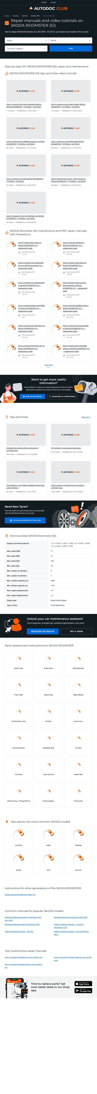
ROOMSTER (35, 16)
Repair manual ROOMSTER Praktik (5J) (20, 896)
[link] (26, 96)
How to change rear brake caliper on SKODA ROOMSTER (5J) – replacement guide (76, 328)
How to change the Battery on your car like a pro (23, 958)
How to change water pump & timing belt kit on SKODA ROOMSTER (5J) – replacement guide (75, 286)
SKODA (24, 16)
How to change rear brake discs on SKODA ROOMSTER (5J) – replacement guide (31, 328)
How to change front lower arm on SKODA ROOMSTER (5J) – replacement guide (31, 349)
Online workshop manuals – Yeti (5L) (19, 933)
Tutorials (16, 16)
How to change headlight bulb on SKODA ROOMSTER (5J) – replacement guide (76, 308)
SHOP (44, 2)
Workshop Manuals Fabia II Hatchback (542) (22, 925)
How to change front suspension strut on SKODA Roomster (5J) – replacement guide (31, 265)
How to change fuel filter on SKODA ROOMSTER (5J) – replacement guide (73, 245)
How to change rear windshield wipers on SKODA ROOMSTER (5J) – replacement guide (76, 349)
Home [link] (7, 16)
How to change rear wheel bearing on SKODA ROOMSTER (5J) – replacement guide (31, 285)
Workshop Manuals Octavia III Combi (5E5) (71, 918)
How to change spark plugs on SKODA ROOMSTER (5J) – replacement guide (75, 265)
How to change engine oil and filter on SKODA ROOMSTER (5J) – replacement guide (31, 308)
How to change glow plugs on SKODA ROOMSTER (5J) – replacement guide (29, 245)
